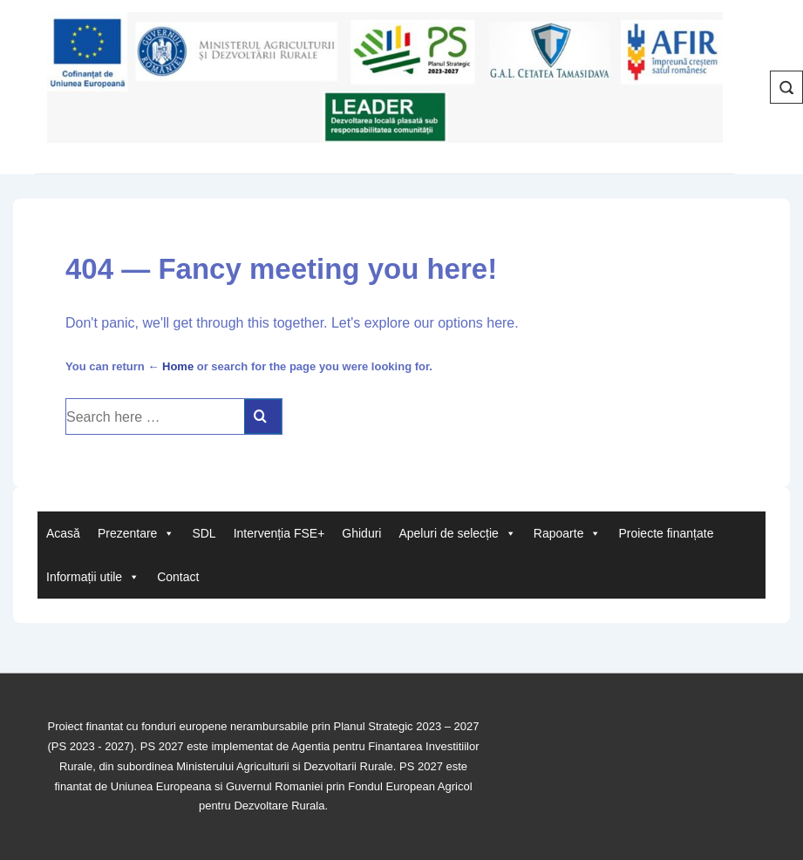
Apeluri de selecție (456, 533)
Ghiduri (361, 533)
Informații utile (93, 577)
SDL (203, 533)
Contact (178, 577)
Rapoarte (568, 533)
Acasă (63, 533)
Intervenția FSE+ (279, 533)
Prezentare (136, 533)
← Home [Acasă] (170, 366)
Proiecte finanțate (665, 533)
